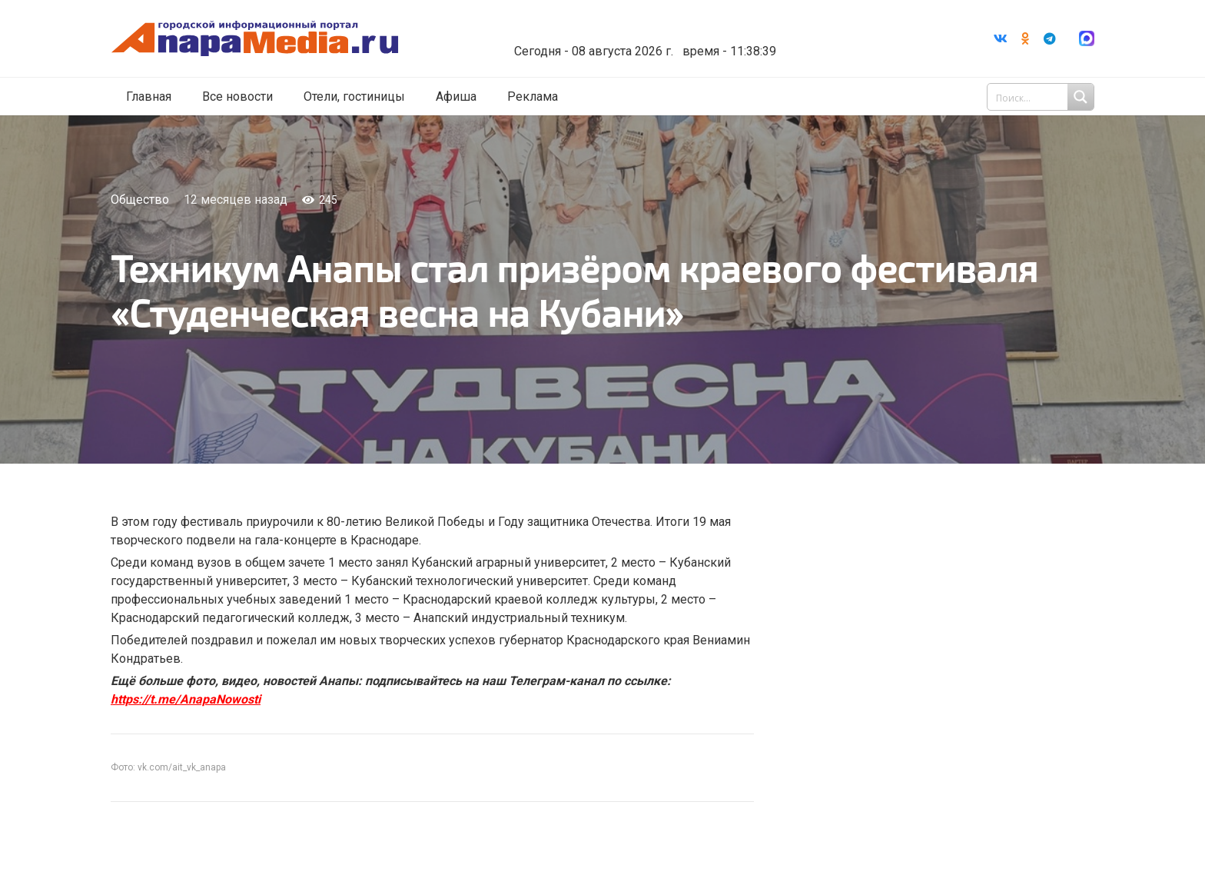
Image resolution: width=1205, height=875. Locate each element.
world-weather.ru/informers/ (667, 40)
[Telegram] (1049, 39)
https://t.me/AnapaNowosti (186, 699)
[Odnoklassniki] (1025, 39)
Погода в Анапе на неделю (667, 27)
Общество (140, 199)
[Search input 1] (1042, 98)
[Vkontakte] (1000, 39)
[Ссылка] (282, 39)
